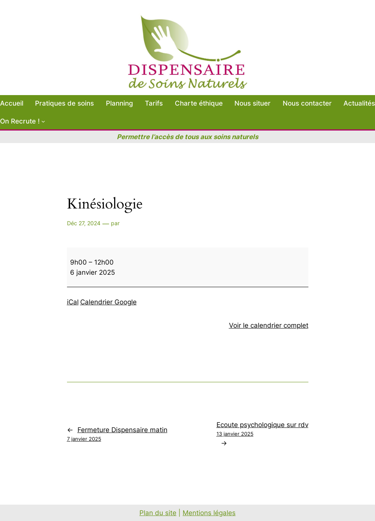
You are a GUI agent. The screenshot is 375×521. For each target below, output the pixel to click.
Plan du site (157, 513)
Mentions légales (209, 513)
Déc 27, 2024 (83, 223)
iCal (73, 302)
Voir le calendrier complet (268, 325)
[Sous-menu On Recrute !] (43, 121)
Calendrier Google (108, 302)
